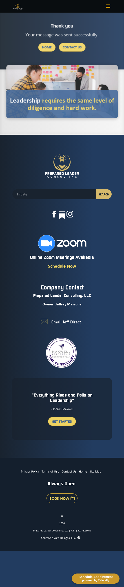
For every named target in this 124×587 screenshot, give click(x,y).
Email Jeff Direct (66, 322)
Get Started (62, 423)
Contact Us (72, 47)
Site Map (95, 471)
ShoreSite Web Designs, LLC (58, 537)
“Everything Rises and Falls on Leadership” (62, 399)
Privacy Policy (30, 471)
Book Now (59, 498)
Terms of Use (50, 471)
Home (47, 47)
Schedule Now (62, 266)
